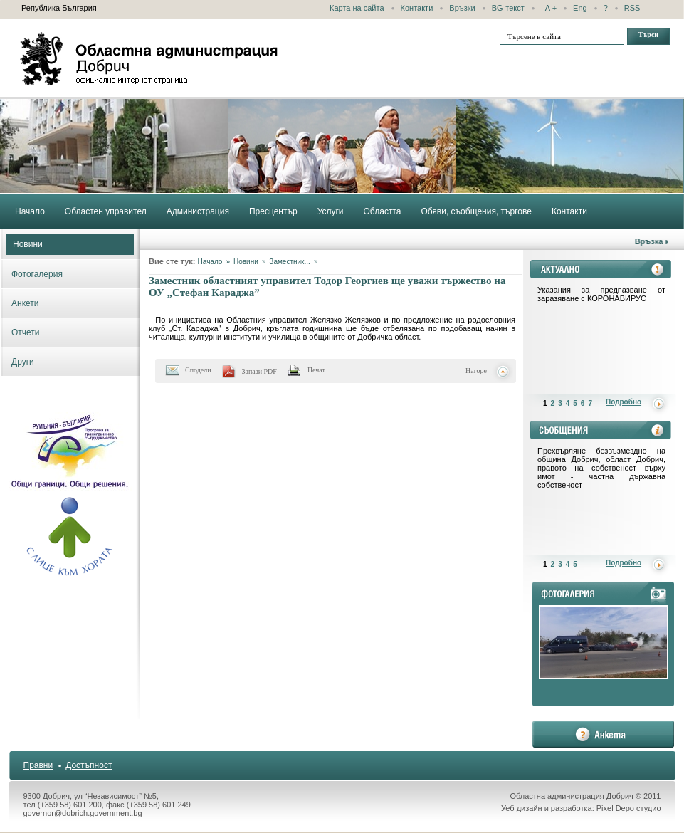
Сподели (198, 370)
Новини (28, 244)
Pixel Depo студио (628, 808)
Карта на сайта (357, 8)
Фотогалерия (37, 274)
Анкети (25, 303)
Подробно (623, 402)
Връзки (462, 8)
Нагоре (476, 370)
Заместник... (289, 262)
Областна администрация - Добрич (149, 58)
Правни (38, 765)
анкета (603, 734)
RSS (632, 8)
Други (22, 362)
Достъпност (88, 765)
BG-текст (508, 8)
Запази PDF (259, 371)
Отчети (25, 332)
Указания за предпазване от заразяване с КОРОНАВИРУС (601, 294)
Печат (316, 370)
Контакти (417, 8)
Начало (210, 262)
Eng (580, 8)
